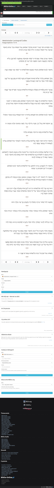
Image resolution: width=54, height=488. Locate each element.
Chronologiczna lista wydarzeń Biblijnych (9, 471)
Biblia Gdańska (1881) (5, 418)
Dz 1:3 (42, 322)
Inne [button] (41, 6)
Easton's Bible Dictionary (6, 455)
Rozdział (3, 282)
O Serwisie (3, 482)
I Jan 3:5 (50, 313)
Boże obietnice (4, 475)
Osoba (2, 365)
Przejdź (27, 292)
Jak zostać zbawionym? (6, 463)
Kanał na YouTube (5, 479)
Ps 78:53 (50, 303)
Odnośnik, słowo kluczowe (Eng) (7, 386)
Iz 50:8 (50, 340)
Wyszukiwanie (5, 20)
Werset (2, 287)
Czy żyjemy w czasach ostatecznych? (9, 468)
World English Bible (5, 432)
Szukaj (27, 392)
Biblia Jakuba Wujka (5, 420)
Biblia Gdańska (4, 439)
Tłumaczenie (4, 22)
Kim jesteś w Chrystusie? (6, 464)
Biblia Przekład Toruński (6, 423)
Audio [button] (24, 6)
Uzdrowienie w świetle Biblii (6, 466)
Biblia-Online (9, 6)
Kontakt (3, 483)
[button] (27, 276)
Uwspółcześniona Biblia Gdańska (8, 424)
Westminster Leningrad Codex (7, 434)
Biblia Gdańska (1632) (5, 416)
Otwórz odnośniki (14, 20)
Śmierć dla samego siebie (6, 469)
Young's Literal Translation (6, 430)
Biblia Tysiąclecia (4, 441)
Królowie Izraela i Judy (5, 473)
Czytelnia (35, 6)
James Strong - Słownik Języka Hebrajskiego (9, 452)
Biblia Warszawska (5, 419)
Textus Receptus (4, 428)
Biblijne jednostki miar (5, 467)
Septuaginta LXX (4, 433)
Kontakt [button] (46, 6)
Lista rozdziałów (48, 35)
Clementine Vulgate (5, 427)
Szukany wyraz (4, 369)
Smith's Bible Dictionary (5, 459)
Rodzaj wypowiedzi (5, 360)
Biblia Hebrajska (4, 440)
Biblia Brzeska (4, 415)
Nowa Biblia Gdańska (5, 421)
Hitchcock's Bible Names (6, 456)
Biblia (18, 6)
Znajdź (27, 375)
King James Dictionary (5, 457)
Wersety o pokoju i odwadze (7, 472)
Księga (2, 278)
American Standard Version (6, 425)
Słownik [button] (29, 6)
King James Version (5, 429)
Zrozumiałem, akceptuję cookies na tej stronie (11, 3)
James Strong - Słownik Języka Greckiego (9, 453)
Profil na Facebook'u (5, 481)
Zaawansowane (24, 20)
